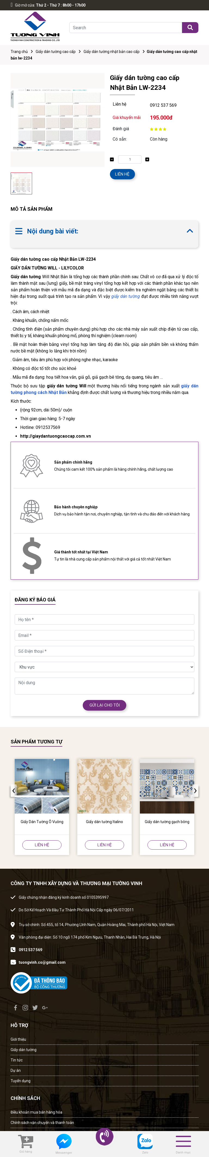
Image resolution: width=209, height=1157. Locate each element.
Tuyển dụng (20, 1081)
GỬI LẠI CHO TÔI (105, 705)
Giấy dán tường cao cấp (56, 51)
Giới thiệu (18, 1039)
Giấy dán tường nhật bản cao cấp (112, 51)
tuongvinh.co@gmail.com (42, 962)
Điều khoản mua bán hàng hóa (36, 1112)
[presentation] (14, 790)
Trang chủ (19, 51)
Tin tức (17, 1060)
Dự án (16, 1070)
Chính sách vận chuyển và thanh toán (42, 1122)
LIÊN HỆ (122, 174)
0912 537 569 (163, 105)
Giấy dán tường (23, 1050)
